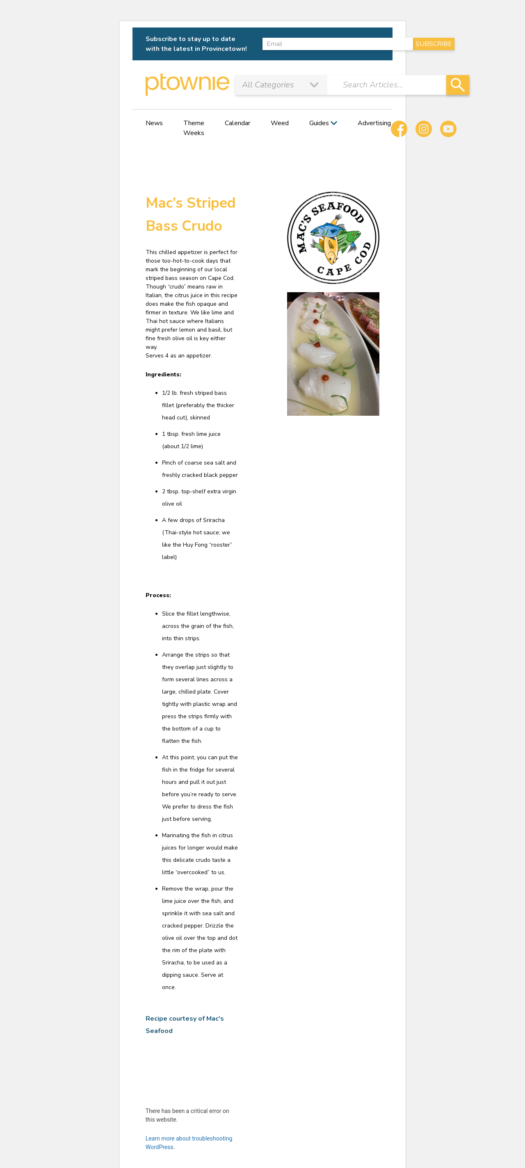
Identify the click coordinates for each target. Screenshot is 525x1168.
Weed (280, 123)
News (154, 123)
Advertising (374, 123)
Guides (319, 123)
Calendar (237, 123)
